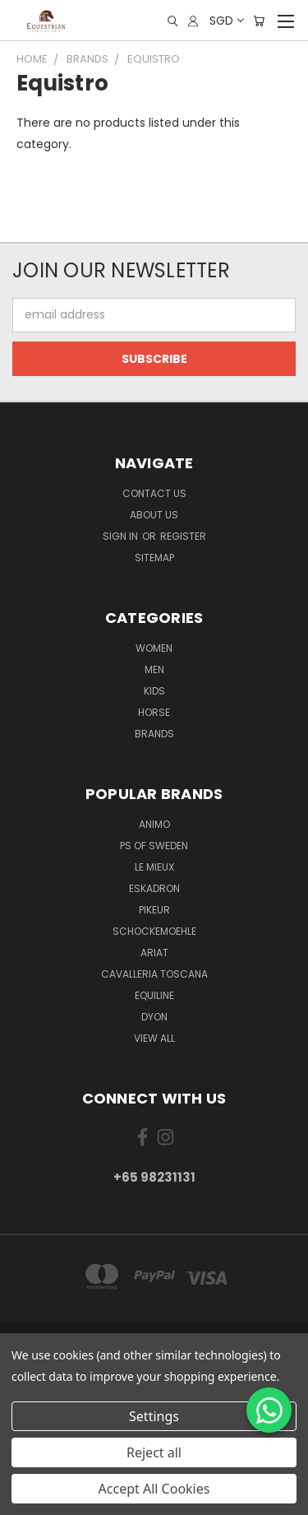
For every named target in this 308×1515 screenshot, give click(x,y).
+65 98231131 (154, 1177)
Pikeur (154, 910)
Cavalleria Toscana (154, 974)
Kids (154, 691)
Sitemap (154, 558)
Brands (154, 734)
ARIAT (154, 953)
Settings (154, 1416)
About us (154, 515)
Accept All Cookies (154, 1489)
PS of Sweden (154, 846)
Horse (154, 712)
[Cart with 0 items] (259, 21)
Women (154, 648)
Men (154, 669)
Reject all (154, 1452)
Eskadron (154, 888)
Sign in (121, 536)
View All (154, 1038)
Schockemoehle (154, 931)
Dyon (154, 1017)
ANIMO (154, 824)
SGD (225, 20)
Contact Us (154, 493)
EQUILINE (154, 995)
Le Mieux (154, 867)
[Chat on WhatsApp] (269, 1410)
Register (183, 536)
